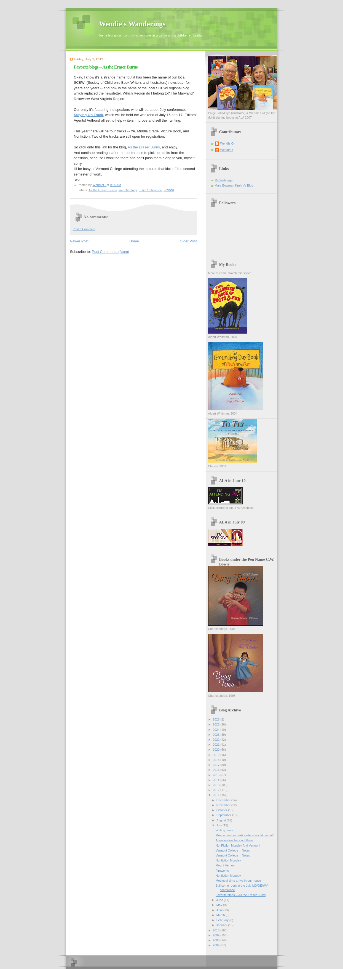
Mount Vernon (225, 865)
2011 (217, 795)
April (219, 910)
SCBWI (169, 190)
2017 (217, 764)
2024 (217, 729)
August (221, 820)
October (222, 810)
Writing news (224, 830)
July (219, 825)
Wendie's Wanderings (132, 24)
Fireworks (222, 870)
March (221, 915)
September (224, 815)
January (222, 925)
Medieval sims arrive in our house (238, 880)
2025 (217, 724)
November (223, 805)
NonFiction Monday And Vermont (238, 845)
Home (134, 241)
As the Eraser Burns (144, 147)
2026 (217, 719)
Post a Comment (84, 229)
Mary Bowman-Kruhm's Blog (234, 185)
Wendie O (227, 143)
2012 (217, 790)
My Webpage (224, 180)
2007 (217, 945)
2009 (217, 935)
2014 (217, 780)
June (220, 900)
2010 (217, 930)
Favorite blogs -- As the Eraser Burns (241, 895)
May (219, 905)
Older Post (188, 241)
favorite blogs (128, 190)
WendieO (226, 149)
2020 (217, 749)
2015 (217, 775)
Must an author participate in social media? (245, 835)
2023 (217, 734)
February (222, 920)
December (223, 800)
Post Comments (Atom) (110, 252)
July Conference (150, 190)
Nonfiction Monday (228, 860)
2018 (217, 759)
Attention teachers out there (234, 840)
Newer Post (79, 241)
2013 (217, 785)
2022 (217, 739)
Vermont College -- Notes (233, 850)
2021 (217, 744)
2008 (217, 940)
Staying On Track (88, 115)
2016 (217, 769)
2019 (217, 754)
